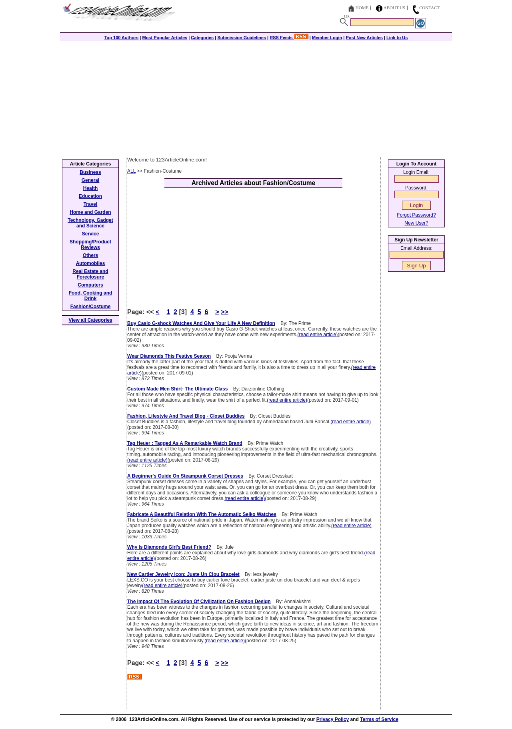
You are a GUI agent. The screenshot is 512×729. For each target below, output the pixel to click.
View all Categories (90, 320)
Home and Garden (90, 212)
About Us (395, 7)
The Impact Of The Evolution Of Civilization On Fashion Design (199, 601)
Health (90, 188)
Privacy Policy (332, 719)
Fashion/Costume (90, 306)
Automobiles (90, 263)
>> (224, 312)
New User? (416, 223)
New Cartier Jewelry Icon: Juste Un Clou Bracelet (183, 574)
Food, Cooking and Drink (90, 295)
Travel (91, 204)
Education (90, 196)
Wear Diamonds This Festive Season (169, 356)
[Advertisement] (256, 97)
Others (90, 255)
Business (90, 172)
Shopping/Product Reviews (90, 244)
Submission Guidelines (241, 37)
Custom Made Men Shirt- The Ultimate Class (177, 389)
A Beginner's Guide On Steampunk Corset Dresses (185, 476)
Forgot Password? (416, 215)
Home (362, 7)
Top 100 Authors (121, 37)
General (91, 180)
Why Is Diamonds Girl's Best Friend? (169, 547)
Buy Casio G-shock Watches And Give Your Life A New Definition (201, 323)
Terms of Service (379, 719)
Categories (202, 37)
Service (90, 234)
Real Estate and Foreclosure (90, 274)
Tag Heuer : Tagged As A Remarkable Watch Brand (184, 443)
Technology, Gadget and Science (90, 223)
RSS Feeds (289, 37)
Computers (90, 285)
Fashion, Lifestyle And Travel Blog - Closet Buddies (186, 416)
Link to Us (397, 37)
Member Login (327, 37)
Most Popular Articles (164, 37)
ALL (131, 171)
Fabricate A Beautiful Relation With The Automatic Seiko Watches (201, 514)
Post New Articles (364, 37)
